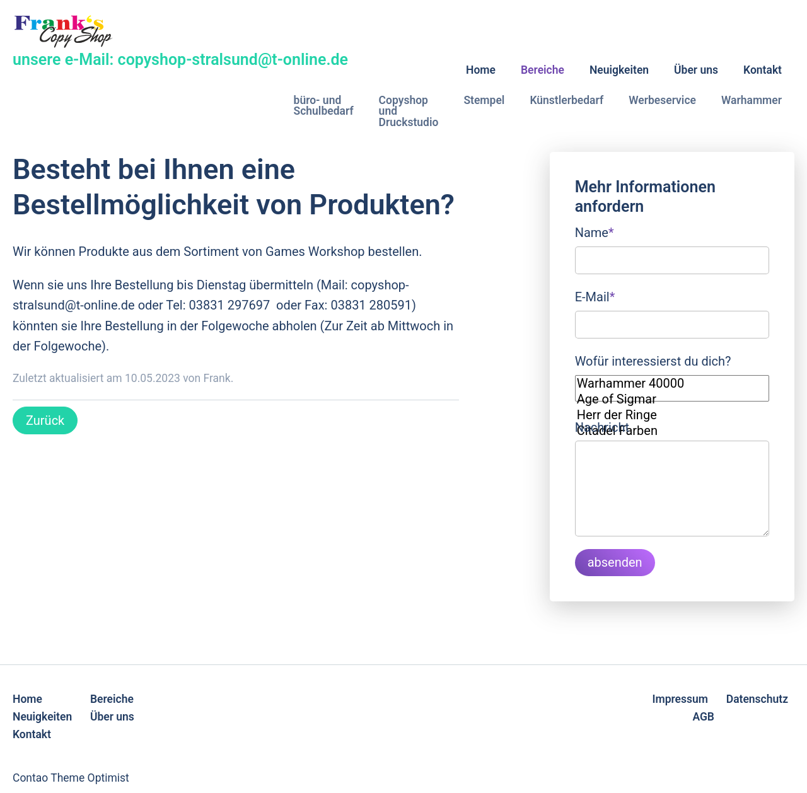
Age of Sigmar (672, 399)
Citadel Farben (672, 431)
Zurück (45, 420)
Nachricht (602, 427)
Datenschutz (757, 699)
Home (481, 70)
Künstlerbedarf (566, 100)
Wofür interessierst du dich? (653, 361)
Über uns (696, 70)
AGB (703, 716)
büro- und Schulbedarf (324, 106)
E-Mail (595, 295)
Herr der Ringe (672, 415)
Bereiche (542, 70)
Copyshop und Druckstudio (409, 111)
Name (594, 231)
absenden (615, 562)
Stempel (483, 100)
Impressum (680, 699)
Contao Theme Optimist (71, 778)
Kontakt (762, 70)
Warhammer (751, 100)
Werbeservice (662, 100)
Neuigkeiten (619, 70)
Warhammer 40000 (672, 383)
